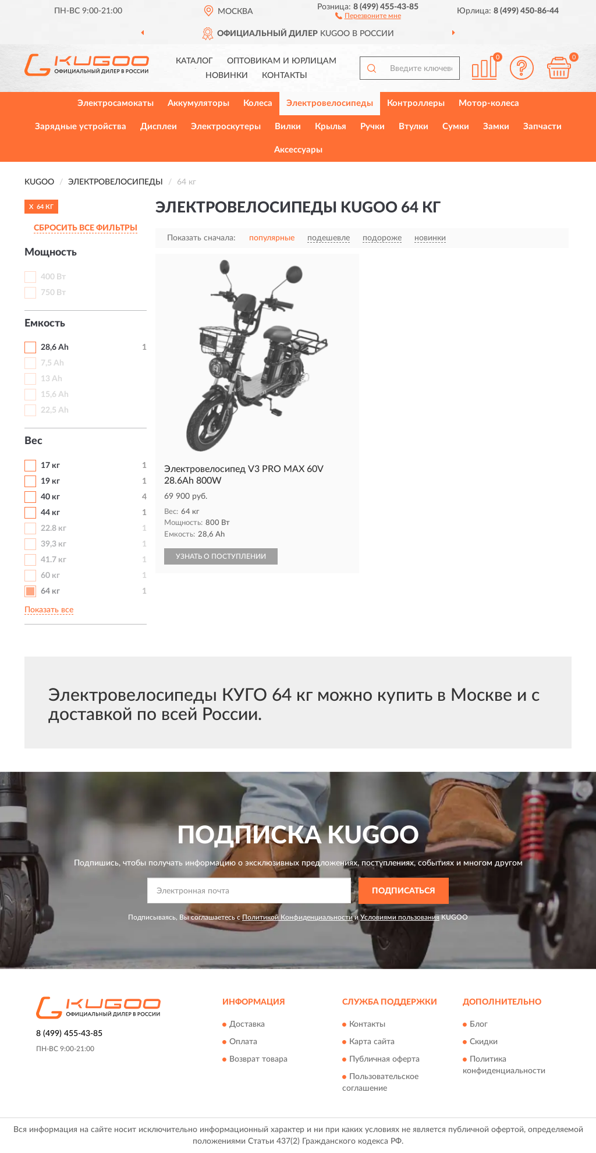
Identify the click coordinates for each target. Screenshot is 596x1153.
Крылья (330, 126)
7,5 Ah (52, 363)
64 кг (50, 591)
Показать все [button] (48, 610)
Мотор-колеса (489, 103)
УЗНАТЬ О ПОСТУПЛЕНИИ (221, 556)
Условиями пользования (399, 917)
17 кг (50, 466)
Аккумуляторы (198, 103)
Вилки (288, 126)
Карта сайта (372, 1042)
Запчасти (542, 126)
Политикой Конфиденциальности (297, 917)
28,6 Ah (55, 347)
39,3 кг (53, 544)
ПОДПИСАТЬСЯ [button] (403, 891)
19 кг (50, 481)
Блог (479, 1025)
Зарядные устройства (80, 126)
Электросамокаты (115, 103)
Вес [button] (33, 441)
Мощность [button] (50, 252)
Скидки (484, 1042)
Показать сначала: (201, 238)
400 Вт (53, 277)
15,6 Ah (55, 395)
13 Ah (51, 379)
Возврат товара (258, 1060)
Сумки (455, 126)
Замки (496, 126)
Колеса (257, 103)
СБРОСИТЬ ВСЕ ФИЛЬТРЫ (85, 228)
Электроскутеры (226, 126)
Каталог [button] (194, 61)
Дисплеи (158, 126)
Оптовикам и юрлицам (281, 61)
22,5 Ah (55, 410)
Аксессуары (298, 150)
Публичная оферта (384, 1060)
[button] (368, 15)
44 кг (50, 513)
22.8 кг (53, 528)
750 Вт (53, 293)
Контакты (284, 76)
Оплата (243, 1042)
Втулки (413, 126)
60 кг (50, 576)
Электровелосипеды (329, 103)
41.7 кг (53, 560)
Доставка (247, 1025)
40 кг (50, 497)
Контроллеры (416, 103)
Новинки (226, 76)
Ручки (372, 126)
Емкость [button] (44, 323)
